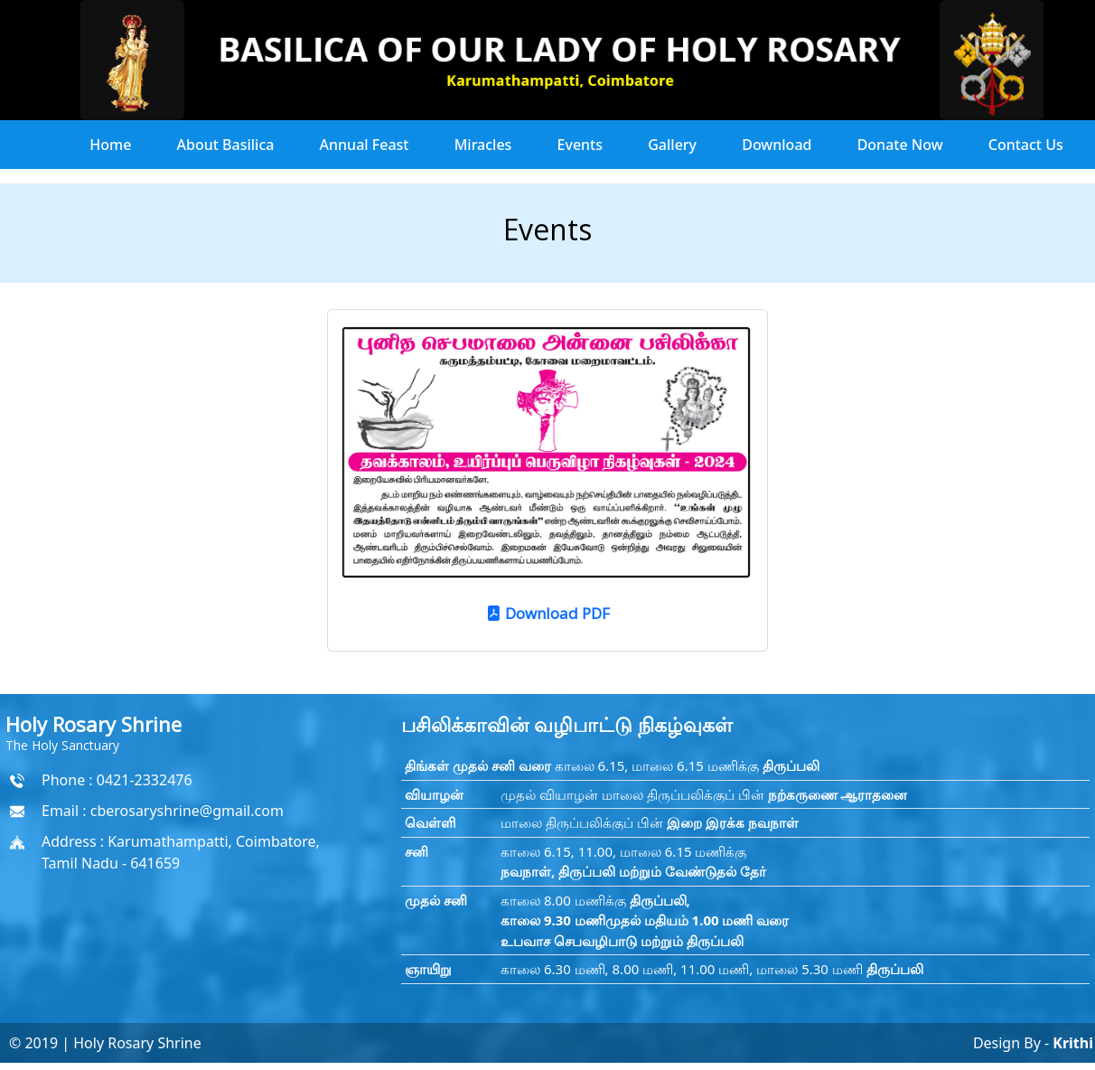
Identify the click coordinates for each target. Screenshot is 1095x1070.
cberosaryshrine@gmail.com (187, 811)
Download (776, 145)
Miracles (483, 145)
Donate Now (900, 145)
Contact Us (1025, 145)
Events (580, 145)
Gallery (672, 145)
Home (110, 145)
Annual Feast (364, 145)
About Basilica (226, 145)
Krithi (1071, 1043)
